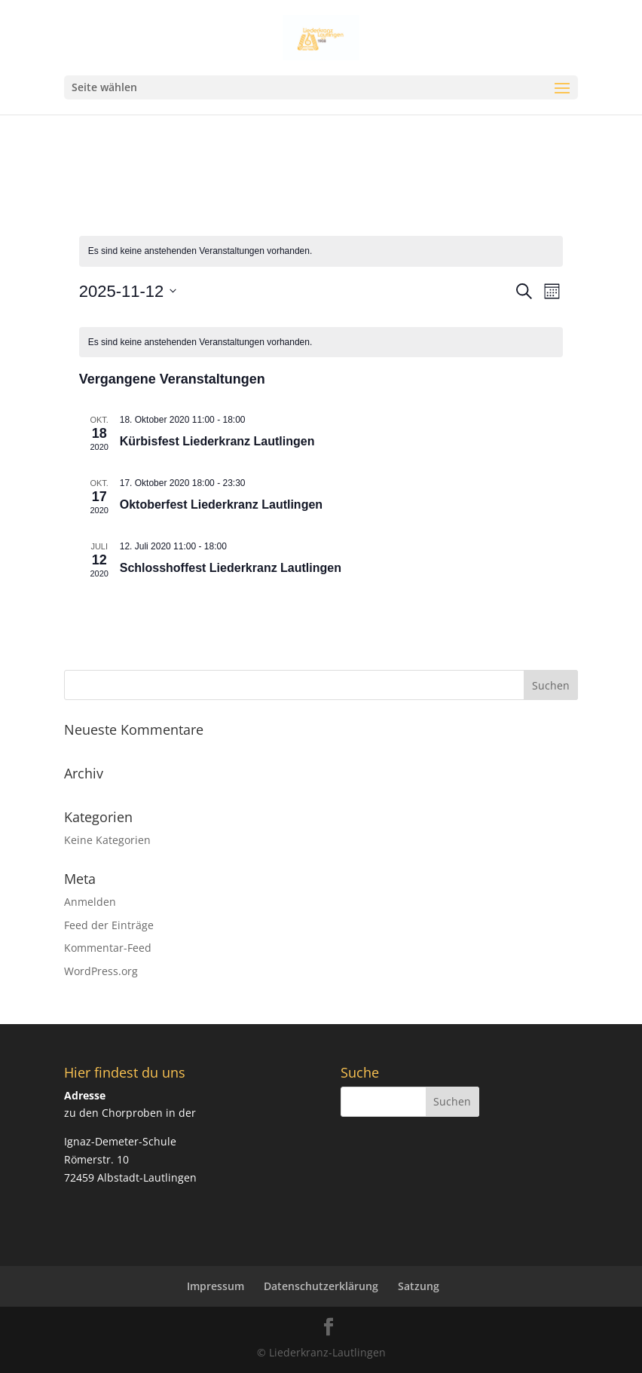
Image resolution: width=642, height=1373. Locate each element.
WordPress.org (101, 971)
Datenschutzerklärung (321, 1286)
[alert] (321, 251)
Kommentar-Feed (107, 947)
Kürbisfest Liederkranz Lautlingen (217, 441)
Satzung (418, 1286)
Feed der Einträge (109, 925)
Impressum (215, 1286)
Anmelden (90, 901)
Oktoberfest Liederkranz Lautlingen (221, 504)
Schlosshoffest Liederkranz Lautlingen (230, 567)
